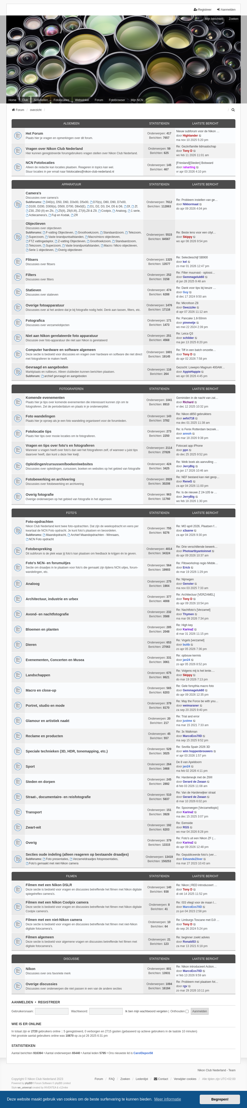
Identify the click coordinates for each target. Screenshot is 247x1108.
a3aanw (188, 530)
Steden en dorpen (40, 782)
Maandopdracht (54, 535)
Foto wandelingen (40, 416)
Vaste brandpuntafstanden (80, 245)
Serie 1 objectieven (40, 250)
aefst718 (188, 418)
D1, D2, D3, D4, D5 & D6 (104, 206)
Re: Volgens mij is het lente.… (195, 670)
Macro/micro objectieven (102, 237)
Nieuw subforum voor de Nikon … (197, 131)
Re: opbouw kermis (188, 655)
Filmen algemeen (40, 937)
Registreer (49, 1002)
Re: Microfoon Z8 (187, 303)
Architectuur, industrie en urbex (52, 599)
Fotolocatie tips (38, 431)
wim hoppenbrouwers (198, 751)
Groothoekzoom (86, 232)
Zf (134, 206)
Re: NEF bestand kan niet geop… (197, 477)
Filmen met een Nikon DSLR (49, 885)
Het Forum (34, 133)
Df (127, 206)
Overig (31, 843)
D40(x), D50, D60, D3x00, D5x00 (65, 202)
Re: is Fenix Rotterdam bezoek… (197, 429)
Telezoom (133, 232)
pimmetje (189, 322)
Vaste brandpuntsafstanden (64, 237)
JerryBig (189, 466)
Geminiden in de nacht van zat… (197, 398)
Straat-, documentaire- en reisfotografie (58, 797)
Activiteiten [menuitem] (41, 100)
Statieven (33, 290)
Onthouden (179, 1011)
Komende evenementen (45, 398)
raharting (189, 167)
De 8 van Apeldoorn (188, 762)
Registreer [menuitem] (202, 9)
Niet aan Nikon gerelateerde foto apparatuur (62, 336)
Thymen (188, 614)
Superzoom (35, 237)
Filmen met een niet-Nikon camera (54, 920)
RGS (186, 827)
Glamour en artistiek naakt (47, 721)
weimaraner (191, 705)
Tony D (187, 151)
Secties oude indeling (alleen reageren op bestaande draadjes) (77, 854)
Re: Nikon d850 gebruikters (193, 414)
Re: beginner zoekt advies (193, 937)
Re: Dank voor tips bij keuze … (196, 288)
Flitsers (32, 260)
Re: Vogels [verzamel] (190, 640)
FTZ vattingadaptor (39, 241)
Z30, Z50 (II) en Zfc (40, 210)
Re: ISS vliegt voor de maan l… (196, 902)
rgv (185, 986)
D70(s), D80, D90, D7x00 (108, 202)
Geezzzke (189, 307)
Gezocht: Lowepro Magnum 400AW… (200, 367)
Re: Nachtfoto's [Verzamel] (193, 610)
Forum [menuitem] (99, 100)
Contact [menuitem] (161, 1079)
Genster (188, 583)
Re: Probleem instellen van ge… (197, 200)
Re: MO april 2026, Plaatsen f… (196, 526)
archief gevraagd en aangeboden (64, 376)
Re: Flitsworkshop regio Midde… (197, 563)
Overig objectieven (68, 250)
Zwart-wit (33, 827)
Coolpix (104, 210)
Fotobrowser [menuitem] (117, 100)
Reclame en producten (44, 736)
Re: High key (184, 625)
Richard (188, 402)
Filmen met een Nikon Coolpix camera (57, 902)
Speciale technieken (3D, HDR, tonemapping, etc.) (67, 751)
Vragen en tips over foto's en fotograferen (60, 445)
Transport (34, 812)
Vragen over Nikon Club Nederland (54, 149)
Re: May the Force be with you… (197, 701)
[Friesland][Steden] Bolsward (194, 163)
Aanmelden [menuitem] (226, 9)
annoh (187, 433)
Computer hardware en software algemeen (61, 350)
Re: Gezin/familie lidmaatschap (196, 146)
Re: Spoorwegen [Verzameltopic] (197, 807)
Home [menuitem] (12, 100)
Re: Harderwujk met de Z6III (194, 777)
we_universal (25, 1087)
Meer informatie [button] (167, 1099)
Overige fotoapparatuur (45, 305)
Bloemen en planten (42, 629)
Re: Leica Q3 (184, 333)
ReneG (187, 481)
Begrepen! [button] (219, 1099)
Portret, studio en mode (45, 705)
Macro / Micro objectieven (119, 245)
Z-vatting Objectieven (70, 241)
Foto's (71, 513)
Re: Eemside (184, 823)
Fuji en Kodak (58, 215)
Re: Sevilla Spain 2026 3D (193, 747)
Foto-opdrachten (39, 522)
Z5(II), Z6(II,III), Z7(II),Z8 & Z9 (76, 210)
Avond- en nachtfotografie (47, 614)
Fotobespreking (39, 549)
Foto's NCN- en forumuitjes (48, 563)
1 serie (134, 210)
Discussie (71, 959)
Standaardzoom (112, 232)
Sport (30, 766)
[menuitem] (233, 110)
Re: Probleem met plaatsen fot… (197, 982)
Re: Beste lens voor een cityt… (196, 232)
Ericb (186, 567)
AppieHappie (191, 371)
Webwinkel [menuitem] (82, 100)
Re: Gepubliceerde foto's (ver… (196, 854)
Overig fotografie (40, 494)
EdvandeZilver (193, 859)
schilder (188, 338)
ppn (185, 450)
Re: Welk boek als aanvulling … (196, 462)
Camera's (33, 193)
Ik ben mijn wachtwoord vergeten (146, 1011)
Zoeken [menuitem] (125, 1079)
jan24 (186, 660)
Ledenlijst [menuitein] (142, 1079)
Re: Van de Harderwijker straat (195, 792)
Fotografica (35, 320)
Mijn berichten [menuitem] (214, 19)
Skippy (187, 237)
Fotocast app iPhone (189, 445)
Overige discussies (41, 984)
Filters (31, 275)
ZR (74, 215)
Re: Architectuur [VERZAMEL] (195, 594)
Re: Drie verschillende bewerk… (196, 546)
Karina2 (188, 629)
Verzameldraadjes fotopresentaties (94, 859)
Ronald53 (189, 941)
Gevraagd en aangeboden (47, 367)
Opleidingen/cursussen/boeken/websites (59, 464)
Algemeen (71, 123)
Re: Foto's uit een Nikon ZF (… (196, 838)
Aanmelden (22, 1002)
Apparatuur (71, 184)
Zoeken (233, 19)
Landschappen (38, 675)
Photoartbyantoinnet (197, 551)
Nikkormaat (191, 204)
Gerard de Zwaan (194, 781)
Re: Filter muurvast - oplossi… (195, 272)
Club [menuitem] (25, 100)
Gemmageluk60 (193, 277)
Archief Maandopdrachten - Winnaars (93, 535)
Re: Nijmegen (185, 579)
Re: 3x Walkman (186, 731)
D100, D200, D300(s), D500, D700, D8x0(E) (56, 206)
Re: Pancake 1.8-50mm (191, 318)
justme (187, 720)
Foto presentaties (55, 859)
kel (185, 261)
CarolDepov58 (143, 1053)
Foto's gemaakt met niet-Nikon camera (52, 863)
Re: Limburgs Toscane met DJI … (197, 920)
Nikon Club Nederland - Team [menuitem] (216, 1070)
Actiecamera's (36, 215)
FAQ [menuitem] (112, 1079)
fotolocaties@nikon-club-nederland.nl (90, 171)
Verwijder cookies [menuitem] (185, 1079)
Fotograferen (71, 389)
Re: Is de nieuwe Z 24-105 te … (196, 492)
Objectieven (36, 224)
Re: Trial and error (187, 716)
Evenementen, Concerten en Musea (55, 660)
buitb (186, 644)
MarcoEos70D (192, 736)
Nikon (30, 969)
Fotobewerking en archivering (50, 479)
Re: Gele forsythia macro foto (195, 686)
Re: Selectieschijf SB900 (192, 257)
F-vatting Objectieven (58, 232)
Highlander (190, 135)
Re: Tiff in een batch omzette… (196, 350)
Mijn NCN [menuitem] (137, 100)
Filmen (71, 876)
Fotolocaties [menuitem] (61, 100)
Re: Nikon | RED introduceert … (196, 885)
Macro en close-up (41, 690)
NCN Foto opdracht (40, 539)
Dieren (31, 645)
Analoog (119, 210)
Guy (185, 292)
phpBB (28, 1083)
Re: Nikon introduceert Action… (196, 966)
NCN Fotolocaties (40, 163)
